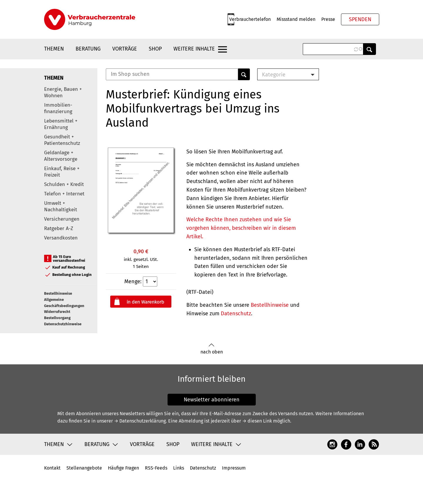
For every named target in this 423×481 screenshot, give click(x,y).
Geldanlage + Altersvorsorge (60, 156)
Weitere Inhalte (194, 49)
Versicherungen (61, 219)
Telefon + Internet (64, 194)
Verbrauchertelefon (250, 19)
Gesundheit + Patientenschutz (62, 140)
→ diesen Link (257, 421)
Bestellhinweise (58, 293)
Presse (328, 19)
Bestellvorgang (57, 318)
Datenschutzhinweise (62, 324)
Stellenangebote (84, 468)
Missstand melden (296, 19)
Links (178, 468)
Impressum (234, 468)
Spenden (360, 19)
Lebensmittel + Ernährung (60, 124)
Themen (54, 49)
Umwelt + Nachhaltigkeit (60, 206)
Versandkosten (61, 238)
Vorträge (124, 49)
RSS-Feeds (156, 468)
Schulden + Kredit (64, 184)
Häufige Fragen (123, 468)
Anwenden (369, 49)
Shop (155, 49)
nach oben (211, 349)
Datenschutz (236, 313)
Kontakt (52, 468)
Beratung (88, 49)
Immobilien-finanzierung (58, 108)
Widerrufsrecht (57, 311)
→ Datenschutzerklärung (140, 421)
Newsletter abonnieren (212, 399)
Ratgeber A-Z (58, 228)
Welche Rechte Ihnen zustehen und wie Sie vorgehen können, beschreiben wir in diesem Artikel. (241, 228)
